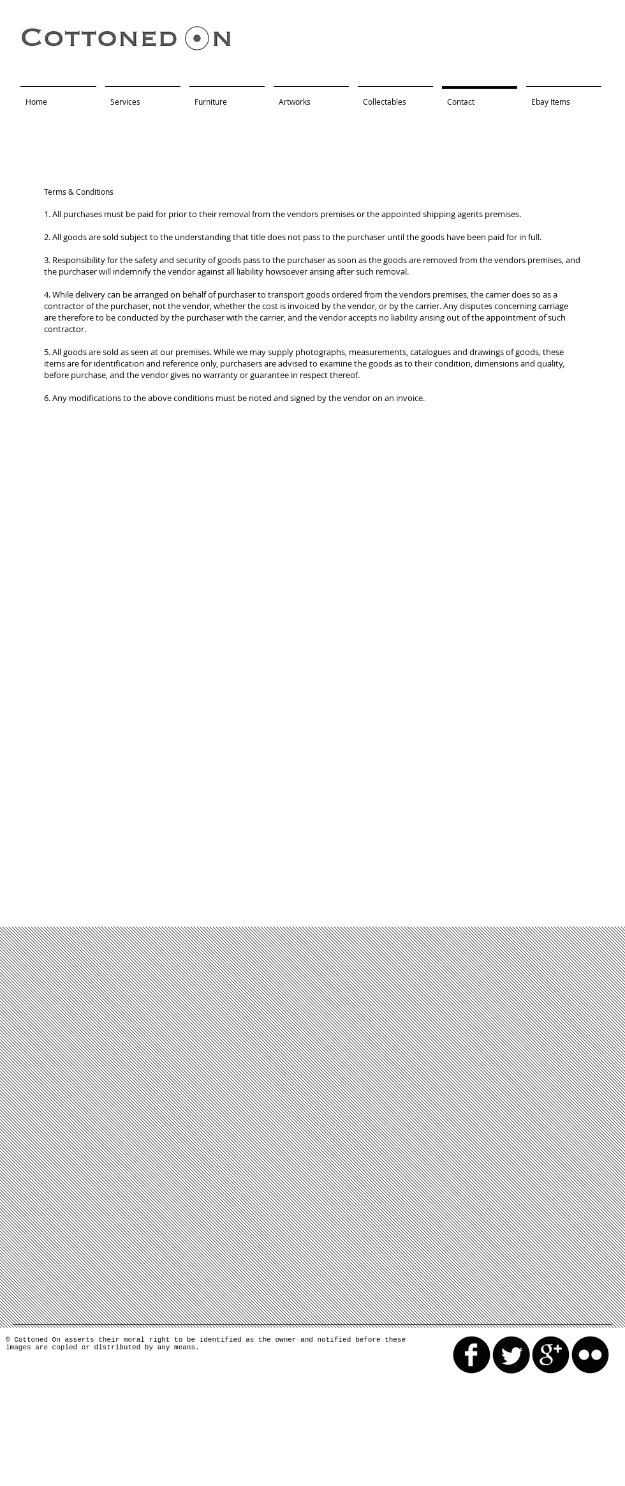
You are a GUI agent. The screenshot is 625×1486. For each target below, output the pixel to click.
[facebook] (471, 1355)
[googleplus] (551, 1355)
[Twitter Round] (511, 1355)
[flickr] (590, 1355)
